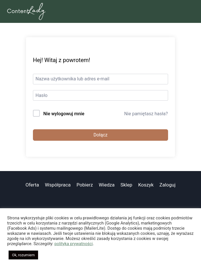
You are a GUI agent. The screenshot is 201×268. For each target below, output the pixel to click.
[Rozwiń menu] (189, 11)
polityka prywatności (73, 243)
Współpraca (58, 185)
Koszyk (145, 185)
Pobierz (84, 185)
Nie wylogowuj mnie (63, 113)
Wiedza (107, 185)
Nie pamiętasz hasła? (146, 113)
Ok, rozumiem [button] (23, 255)
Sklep (126, 185)
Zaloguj (167, 185)
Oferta (32, 185)
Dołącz (101, 135)
